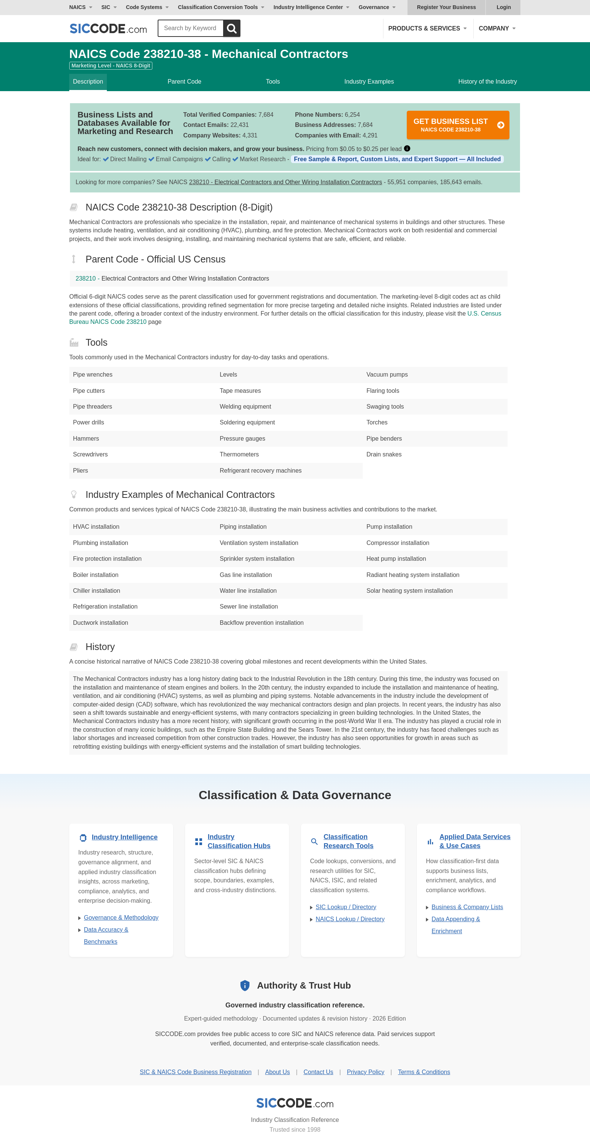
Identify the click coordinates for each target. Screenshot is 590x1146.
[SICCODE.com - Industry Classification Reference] (295, 1103)
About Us (277, 1072)
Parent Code (184, 81)
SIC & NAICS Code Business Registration (196, 1072)
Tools (273, 81)
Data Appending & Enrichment (456, 925)
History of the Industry (487, 81)
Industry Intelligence (125, 837)
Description (88, 81)
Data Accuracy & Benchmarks (106, 935)
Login (504, 7)
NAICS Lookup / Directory (350, 919)
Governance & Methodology (121, 917)
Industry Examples (369, 81)
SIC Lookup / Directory (346, 907)
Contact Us (318, 1072)
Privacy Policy (366, 1072)
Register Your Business (446, 7)
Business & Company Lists (467, 907)
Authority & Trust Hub (304, 985)
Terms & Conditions (424, 1072)
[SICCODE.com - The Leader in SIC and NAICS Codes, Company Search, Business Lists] (116, 28)
